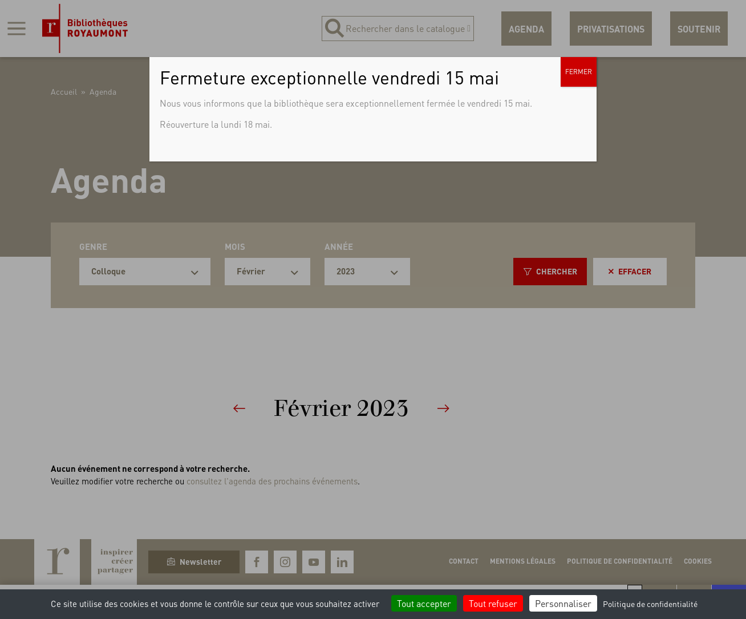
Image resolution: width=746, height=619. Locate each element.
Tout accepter (424, 603)
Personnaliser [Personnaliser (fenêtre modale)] (563, 603)
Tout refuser (493, 603)
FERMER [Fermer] (578, 71)
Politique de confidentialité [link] (650, 603)
